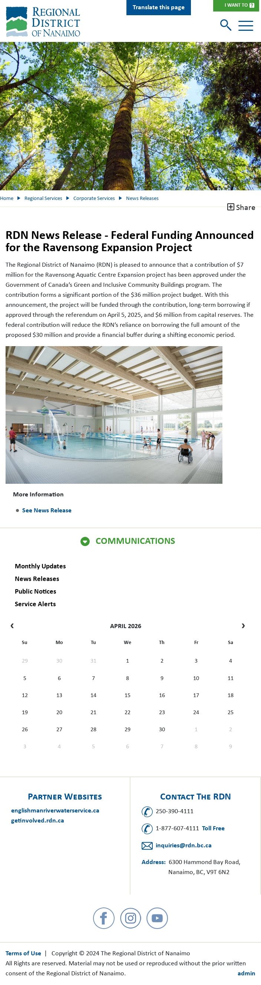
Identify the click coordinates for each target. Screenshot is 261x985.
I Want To (236, 5)
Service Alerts (35, 604)
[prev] (13, 626)
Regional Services (43, 198)
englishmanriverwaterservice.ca (55, 810)
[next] (241, 626)
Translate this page (159, 7)
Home (6, 198)
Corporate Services (94, 198)
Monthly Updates (40, 566)
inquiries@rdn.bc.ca (184, 845)
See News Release (47, 510)
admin (246, 973)
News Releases (37, 579)
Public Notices (35, 591)
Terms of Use (23, 953)
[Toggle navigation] (246, 26)
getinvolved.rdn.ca (37, 820)
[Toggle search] (226, 25)
